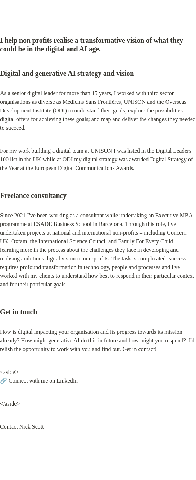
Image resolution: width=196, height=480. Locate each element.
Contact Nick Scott (22, 427)
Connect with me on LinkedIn (43, 381)
